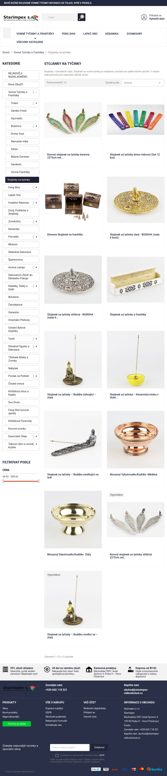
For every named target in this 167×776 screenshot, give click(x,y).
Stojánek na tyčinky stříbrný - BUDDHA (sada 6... (70, 316)
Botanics (16, 126)
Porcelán (13, 236)
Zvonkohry (134, 33)
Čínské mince (16, 383)
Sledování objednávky (95, 708)
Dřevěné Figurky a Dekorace (18, 348)
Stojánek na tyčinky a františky (128, 314)
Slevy (5, 708)
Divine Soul (17, 133)
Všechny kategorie (29, 42)
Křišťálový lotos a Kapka (18, 393)
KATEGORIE (11, 63)
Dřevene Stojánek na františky (65, 234)
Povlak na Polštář (18, 376)
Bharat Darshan (20, 156)
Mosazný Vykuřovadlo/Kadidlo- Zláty (69, 554)
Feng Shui (68, 33)
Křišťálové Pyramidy (20, 421)
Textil (11, 338)
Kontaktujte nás (54, 725)
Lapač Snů (90, 33)
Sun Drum (14, 402)
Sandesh (16, 164)
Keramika (111, 33)
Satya (14, 149)
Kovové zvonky (17, 428)
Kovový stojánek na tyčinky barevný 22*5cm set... (68, 156)
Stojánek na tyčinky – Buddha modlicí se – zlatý (72, 636)
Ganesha (13, 312)
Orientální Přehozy (19, 320)
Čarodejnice (15, 304)
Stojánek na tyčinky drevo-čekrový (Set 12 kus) (135, 156)
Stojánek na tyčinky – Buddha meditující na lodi (72, 476)
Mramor (13, 244)
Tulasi (14, 103)
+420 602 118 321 (149, 729)
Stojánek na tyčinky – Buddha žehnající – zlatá (71, 396)
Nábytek (13, 368)
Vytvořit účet (157, 18)
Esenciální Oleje (17, 436)
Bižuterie (13, 297)
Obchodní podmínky (56, 716)
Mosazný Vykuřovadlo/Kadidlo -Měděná (133, 474)
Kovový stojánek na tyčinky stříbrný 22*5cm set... (131, 556)
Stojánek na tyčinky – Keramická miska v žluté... (134, 396)
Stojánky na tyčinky (18, 179)
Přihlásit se (155, 15)
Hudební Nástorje (18, 202)
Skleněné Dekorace (19, 252)
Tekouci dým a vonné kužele (20, 445)
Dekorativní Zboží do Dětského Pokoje (20, 276)
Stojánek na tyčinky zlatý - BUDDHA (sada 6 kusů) (135, 236)
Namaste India (19, 141)
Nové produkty (9, 712)
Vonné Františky (20, 172)
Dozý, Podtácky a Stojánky (18, 212)
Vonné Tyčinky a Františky (35, 33)
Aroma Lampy (16, 267)
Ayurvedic (16, 118)
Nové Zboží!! (15, 84)
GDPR (49, 712)
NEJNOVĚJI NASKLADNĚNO (17, 75)
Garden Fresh (19, 110)
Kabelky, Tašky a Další (18, 287)
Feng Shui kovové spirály (18, 411)
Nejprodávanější (10, 716)
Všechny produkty (16, 724)
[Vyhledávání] (63, 17)
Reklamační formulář (56, 721)
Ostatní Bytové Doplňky (16, 329)
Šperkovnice (15, 259)
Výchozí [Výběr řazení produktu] (143, 83)
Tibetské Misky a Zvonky (18, 359)
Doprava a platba (54, 708)
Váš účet (90, 702)
